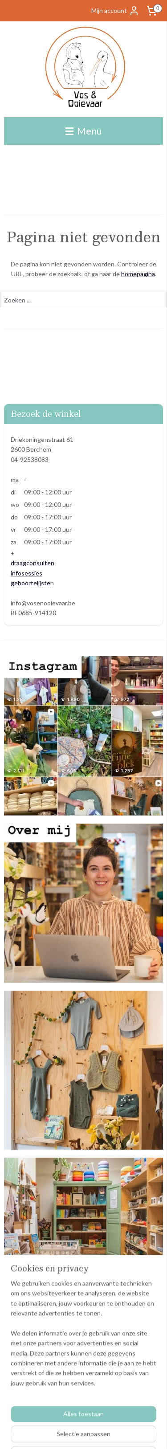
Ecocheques (21, 1366)
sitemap (112, 1433)
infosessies (26, 573)
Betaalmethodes (27, 1356)
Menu (83, 130)
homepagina (138, 274)
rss (128, 1433)
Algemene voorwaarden (37, 1346)
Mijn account (115, 10)
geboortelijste (30, 583)
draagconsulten (32, 563)
